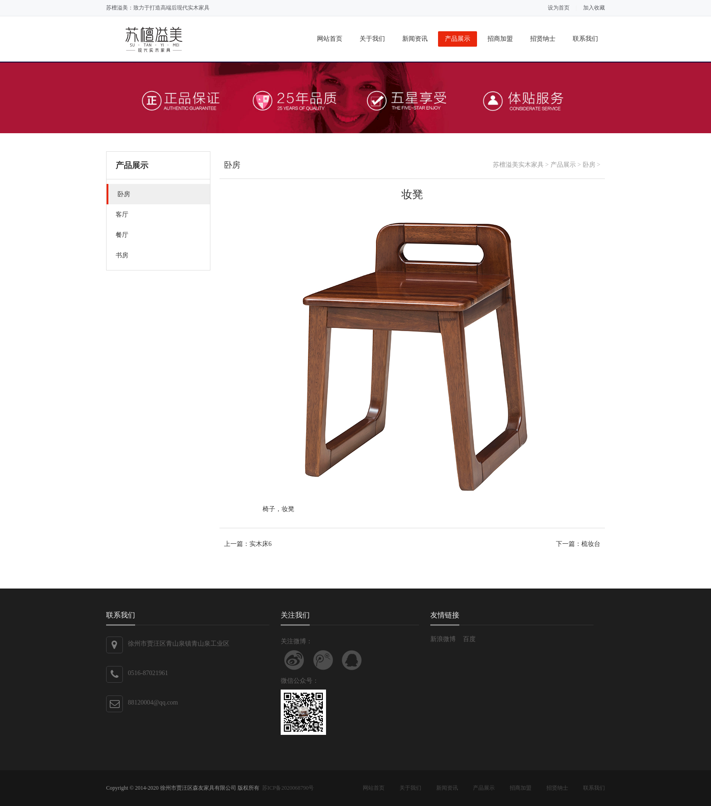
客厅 (122, 214)
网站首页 (329, 38)
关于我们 (372, 38)
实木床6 (260, 544)
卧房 (123, 194)
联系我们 (585, 38)
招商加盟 (500, 38)
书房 (122, 255)
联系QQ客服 (352, 660)
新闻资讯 (415, 38)
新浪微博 (443, 639)
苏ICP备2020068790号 (288, 788)
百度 (469, 639)
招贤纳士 (542, 38)
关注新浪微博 (294, 660)
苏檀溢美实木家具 (518, 164)
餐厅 (122, 235)
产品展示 (457, 38)
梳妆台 (590, 544)
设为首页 (559, 8)
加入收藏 (594, 8)
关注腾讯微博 (323, 660)
